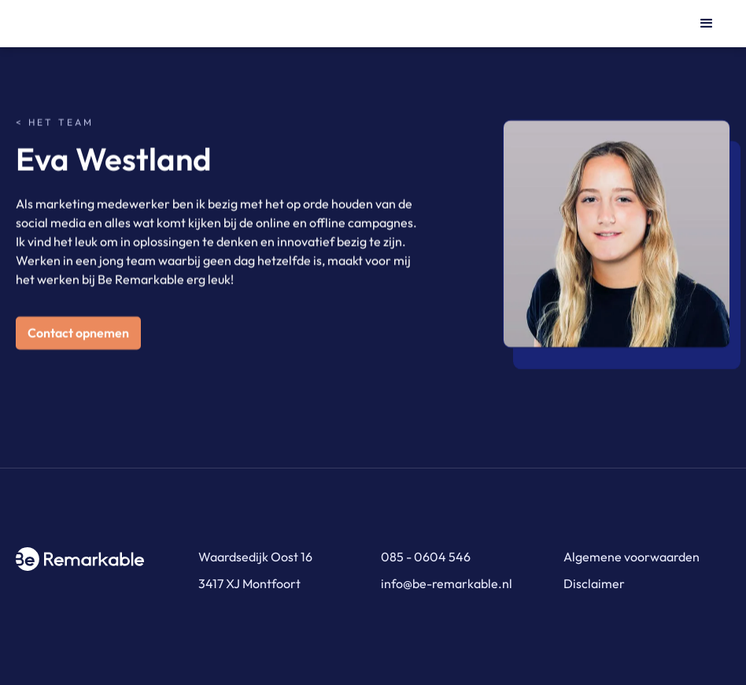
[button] (706, 23)
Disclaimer (594, 583)
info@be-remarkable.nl (446, 583)
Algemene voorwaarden (631, 557)
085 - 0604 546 (426, 557)
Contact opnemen (78, 333)
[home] (94, 23)
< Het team (55, 123)
